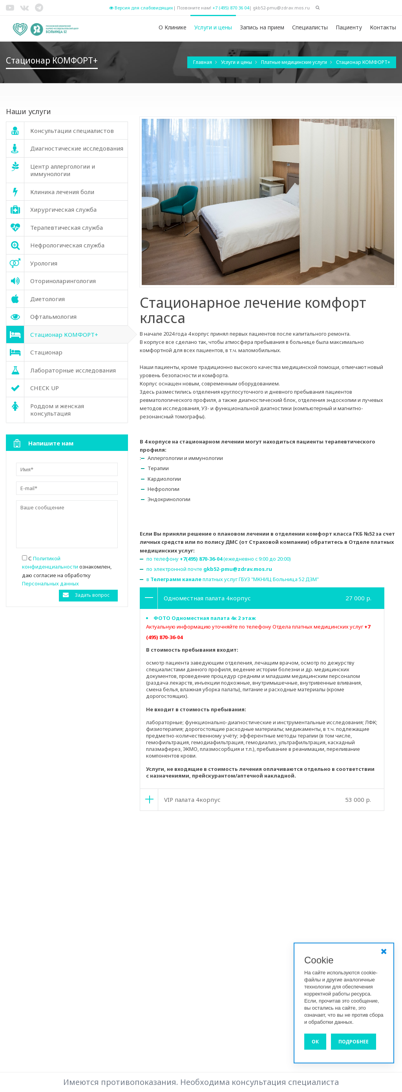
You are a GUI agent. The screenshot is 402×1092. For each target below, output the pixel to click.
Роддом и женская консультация (254, 913)
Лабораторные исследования (250, 897)
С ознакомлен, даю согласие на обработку (66, 571)
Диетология (129, 960)
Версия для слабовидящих (141, 8)
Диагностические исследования (155, 976)
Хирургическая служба (241, 881)
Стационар (226, 960)
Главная (203, 62)
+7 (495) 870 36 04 (230, 8)
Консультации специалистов (150, 881)
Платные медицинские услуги (294, 62)
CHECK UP (126, 913)
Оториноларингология (241, 944)
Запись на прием (262, 27)
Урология (126, 857)
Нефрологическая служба (147, 944)
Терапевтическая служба (244, 928)
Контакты (383, 27)
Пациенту (349, 27)
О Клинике (172, 27)
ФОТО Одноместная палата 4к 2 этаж (204, 617)
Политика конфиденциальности (348, 873)
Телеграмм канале (175, 579)
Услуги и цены (213, 27)
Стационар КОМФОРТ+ (363, 62)
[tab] (262, 598)
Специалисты (310, 27)
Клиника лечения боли (143, 928)
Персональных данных (50, 583)
